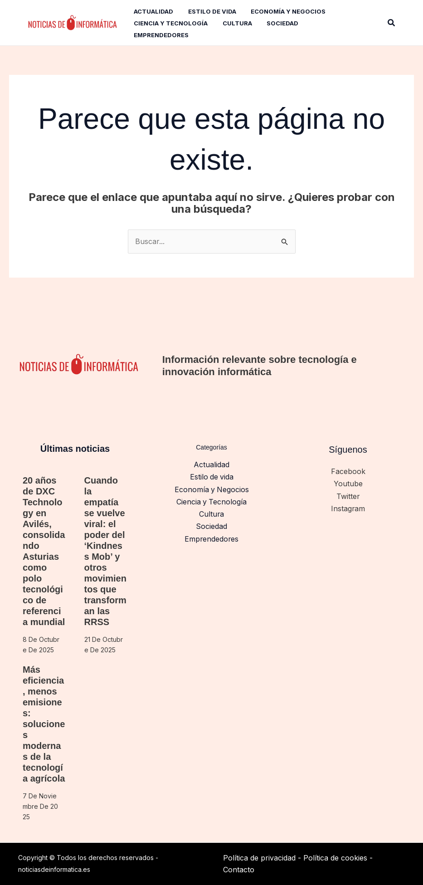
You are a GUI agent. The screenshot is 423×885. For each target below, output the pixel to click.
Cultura (211, 512)
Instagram (348, 507)
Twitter (348, 495)
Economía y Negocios (211, 488)
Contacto (238, 869)
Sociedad (211, 524)
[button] (392, 23)
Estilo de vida (212, 476)
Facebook (348, 471)
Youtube (348, 483)
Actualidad (211, 464)
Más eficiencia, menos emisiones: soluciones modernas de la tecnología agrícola (44, 724)
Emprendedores (211, 536)
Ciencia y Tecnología (211, 500)
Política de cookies (335, 857)
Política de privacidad (259, 857)
